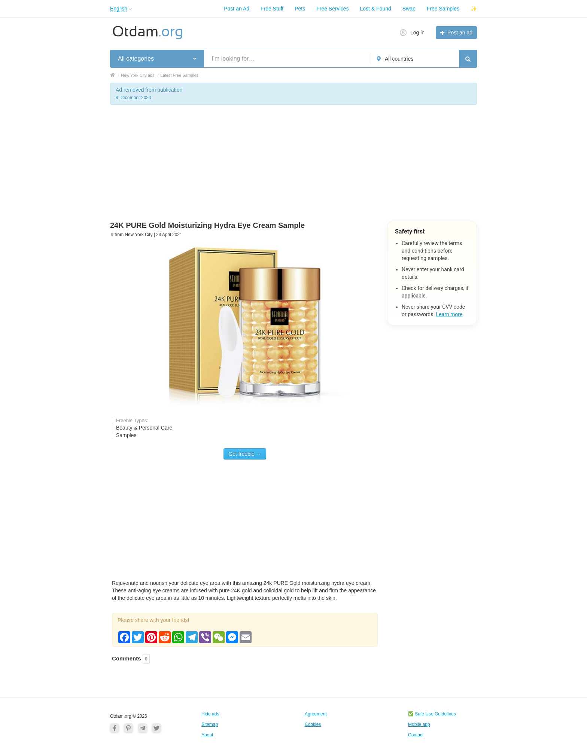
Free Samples (443, 9)
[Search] (468, 59)
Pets (300, 9)
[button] (130, 9)
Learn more (449, 314)
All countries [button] (399, 59)
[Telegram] (142, 727)
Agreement (316, 714)
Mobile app (419, 724)
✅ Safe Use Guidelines (432, 714)
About (207, 735)
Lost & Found (375, 9)
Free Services (332, 9)
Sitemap (209, 724)
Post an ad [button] (459, 33)
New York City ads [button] (137, 75)
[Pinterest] (128, 727)
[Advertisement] (293, 168)
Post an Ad (236, 9)
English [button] (118, 9)
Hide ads (210, 714)
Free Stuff (272, 9)
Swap (409, 9)
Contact (415, 735)
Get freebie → (244, 454)
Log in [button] (417, 33)
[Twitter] (156, 727)
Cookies (313, 724)
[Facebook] (114, 727)
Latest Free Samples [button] (180, 75)
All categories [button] (136, 58)
